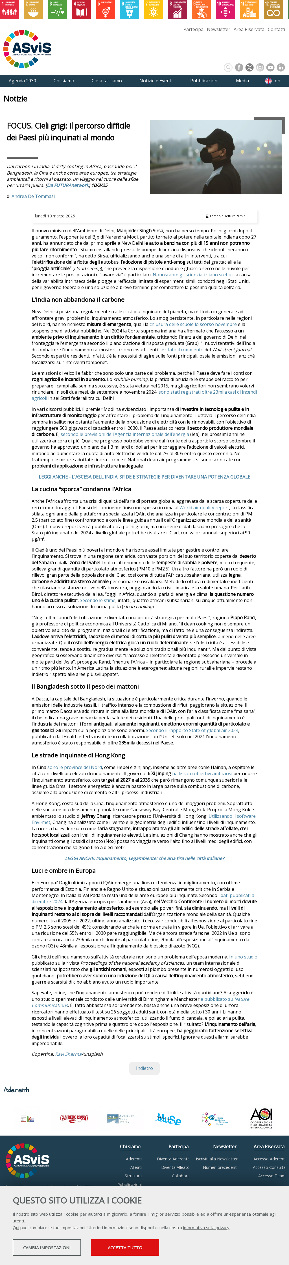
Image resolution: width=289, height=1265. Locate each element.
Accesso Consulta (269, 1167)
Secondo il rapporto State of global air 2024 (192, 730)
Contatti (276, 29)
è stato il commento (183, 350)
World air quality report (204, 507)
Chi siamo (130, 1146)
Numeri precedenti (220, 1167)
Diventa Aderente (173, 1159)
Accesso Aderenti (269, 1159)
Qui (16, 1228)
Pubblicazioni (129, 1184)
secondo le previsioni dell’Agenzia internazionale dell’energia (125, 434)
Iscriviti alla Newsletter (217, 1159)
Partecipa (193, 29)
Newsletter (218, 29)
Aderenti (134, 1159)
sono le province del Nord (74, 767)
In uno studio (243, 957)
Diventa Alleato (175, 1167)
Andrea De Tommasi (33, 196)
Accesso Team (272, 1175)
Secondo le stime (97, 600)
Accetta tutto (159, 1248)
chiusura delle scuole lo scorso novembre (193, 324)
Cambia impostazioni (57, 1248)
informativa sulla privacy (206, 1228)
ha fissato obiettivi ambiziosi (202, 773)
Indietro (144, 1068)
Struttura (133, 1175)
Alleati (136, 1167)
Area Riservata (249, 29)
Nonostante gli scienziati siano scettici (193, 275)
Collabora (181, 1175)
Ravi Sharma (68, 1054)
